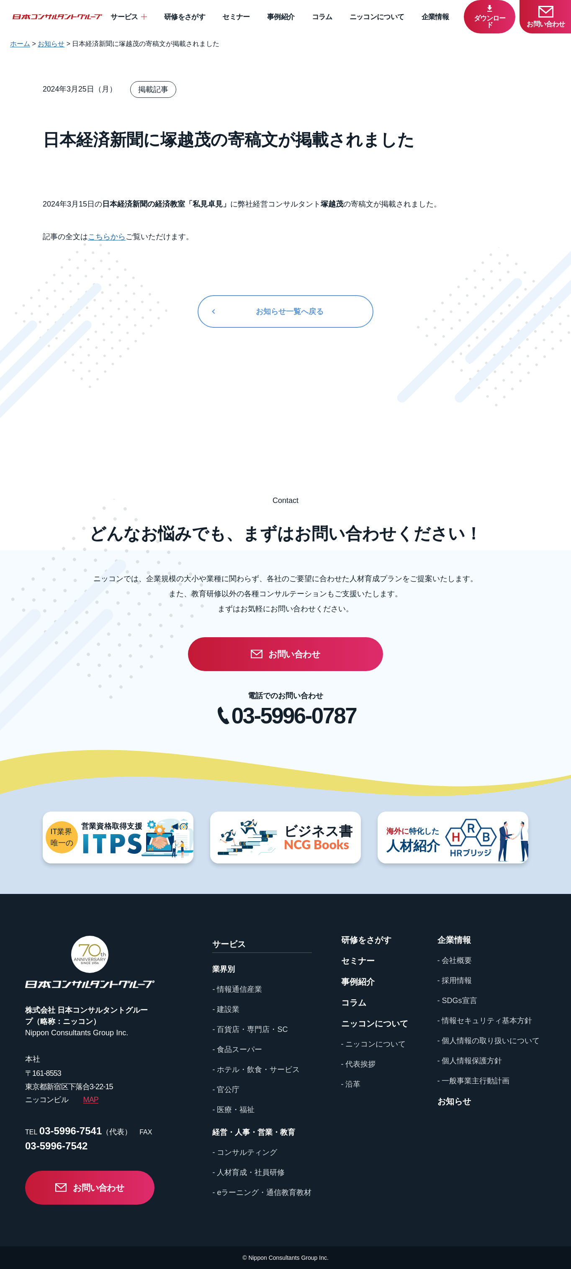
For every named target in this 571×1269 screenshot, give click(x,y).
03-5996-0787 (293, 716)
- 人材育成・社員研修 (248, 1172)
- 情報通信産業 (237, 989)
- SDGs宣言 (457, 1000)
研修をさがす (184, 17)
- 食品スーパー (237, 1049)
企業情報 (435, 17)
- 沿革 (351, 1084)
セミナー (235, 17)
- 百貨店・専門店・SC (250, 1029)
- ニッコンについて (373, 1044)
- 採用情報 (454, 980)
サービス (124, 17)
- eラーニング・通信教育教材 (261, 1192)
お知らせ (454, 1101)
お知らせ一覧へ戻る (290, 311)
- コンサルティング (244, 1152)
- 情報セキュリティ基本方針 (484, 1020)
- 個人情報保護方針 (469, 1061)
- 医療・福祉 (233, 1110)
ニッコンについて (377, 17)
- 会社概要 (454, 960)
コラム (322, 17)
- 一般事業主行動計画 (473, 1081)
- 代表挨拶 (358, 1064)
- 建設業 (225, 1009)
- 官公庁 (225, 1089)
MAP (90, 1099)
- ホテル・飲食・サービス (256, 1069)
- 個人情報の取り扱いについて (488, 1041)
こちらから (107, 236)
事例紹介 (280, 17)
